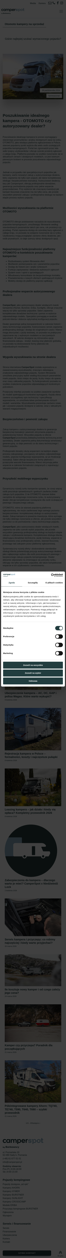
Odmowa (33, 681)
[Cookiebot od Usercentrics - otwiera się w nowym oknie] (51, 575)
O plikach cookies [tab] (54, 582)
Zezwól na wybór (33, 673)
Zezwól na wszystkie (33, 665)
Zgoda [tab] (12, 582)
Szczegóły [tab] (33, 582)
